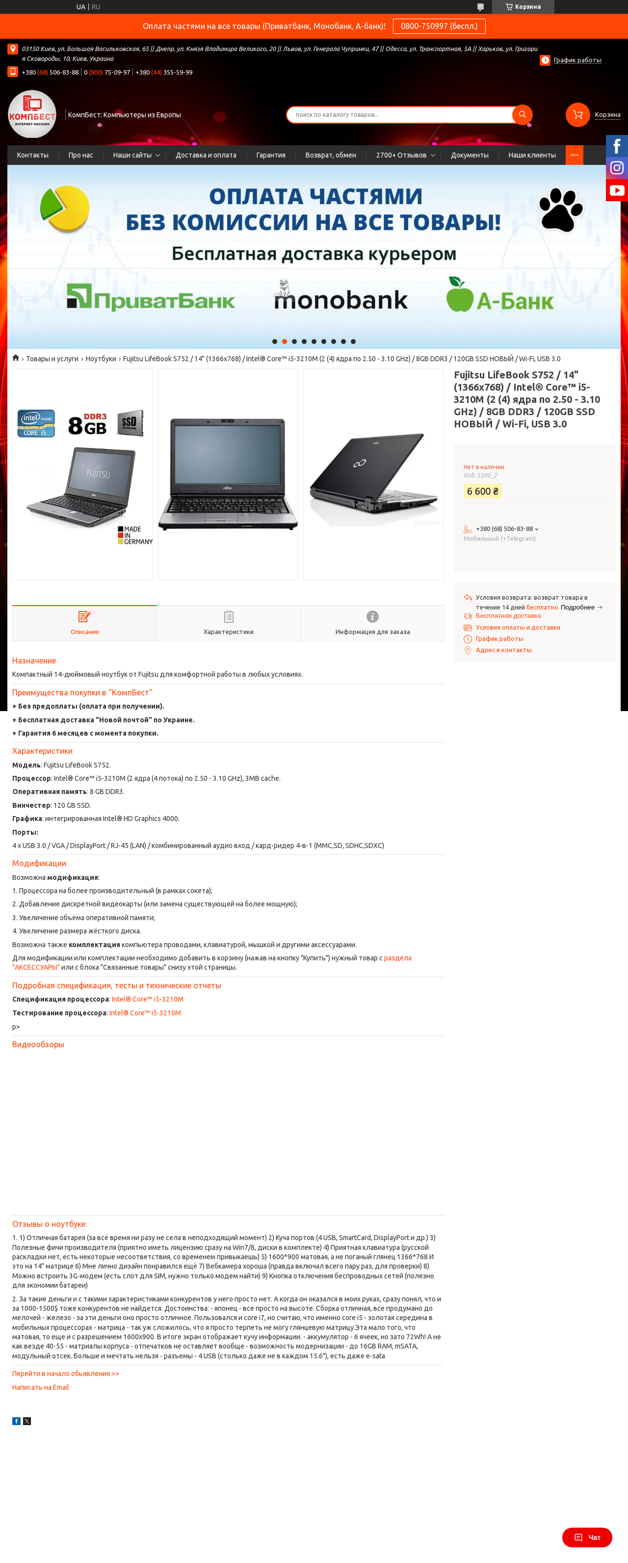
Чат (587, 1537)
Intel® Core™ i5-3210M (147, 999)
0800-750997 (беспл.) (439, 26)
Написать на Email (40, 1387)
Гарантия (271, 155)
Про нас (81, 155)
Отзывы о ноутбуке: (49, 1223)
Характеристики (42, 750)
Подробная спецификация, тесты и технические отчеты (116, 985)
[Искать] (522, 115)
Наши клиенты (532, 155)
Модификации (39, 863)
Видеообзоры (38, 1044)
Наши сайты (132, 155)
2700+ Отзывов (401, 155)
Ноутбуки (101, 359)
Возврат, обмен (331, 155)
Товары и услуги (52, 359)
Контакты (33, 155)
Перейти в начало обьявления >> (65, 1374)
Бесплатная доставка (508, 615)
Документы (470, 155)
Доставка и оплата (206, 155)
